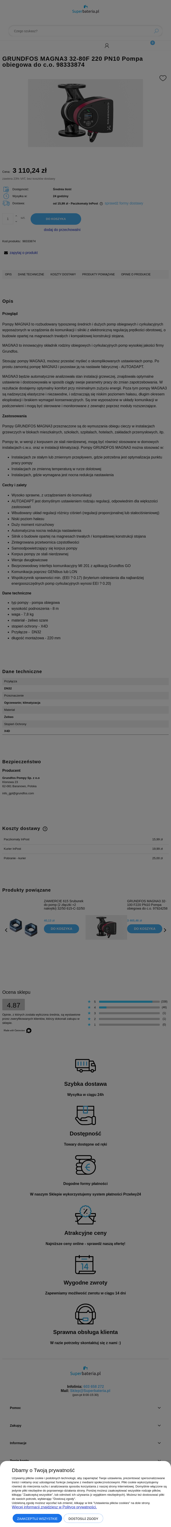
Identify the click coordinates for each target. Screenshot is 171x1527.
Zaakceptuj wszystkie (37, 1519)
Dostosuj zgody (83, 1519)
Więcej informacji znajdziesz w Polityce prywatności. (54, 1507)
